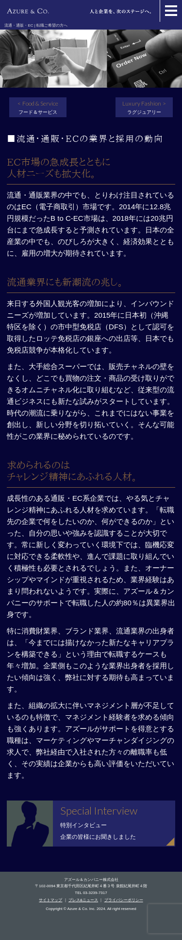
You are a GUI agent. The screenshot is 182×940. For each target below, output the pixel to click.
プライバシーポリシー (123, 900)
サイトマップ (50, 900)
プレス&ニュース (83, 900)
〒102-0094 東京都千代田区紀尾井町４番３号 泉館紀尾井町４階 (91, 886)
